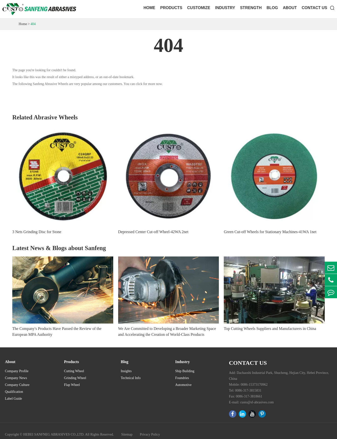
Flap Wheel (72, 385)
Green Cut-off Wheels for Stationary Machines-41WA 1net (270, 232)
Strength (251, 8)
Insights (126, 371)
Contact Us (314, 8)
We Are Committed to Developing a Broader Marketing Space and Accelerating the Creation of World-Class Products (167, 331)
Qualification (14, 392)
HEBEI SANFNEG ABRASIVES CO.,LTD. (53, 434)
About (290, 8)
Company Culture (17, 385)
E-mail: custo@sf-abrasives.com (251, 402)
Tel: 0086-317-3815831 (245, 390)
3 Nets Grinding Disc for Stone (36, 232)
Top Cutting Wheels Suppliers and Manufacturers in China (270, 328)
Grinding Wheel (75, 378)
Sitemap (126, 434)
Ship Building (184, 371)
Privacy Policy (150, 434)
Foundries (182, 378)
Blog (272, 8)
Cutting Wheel (74, 371)
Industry (225, 8)
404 (33, 24)
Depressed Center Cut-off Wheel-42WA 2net (153, 232)
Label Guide (13, 398)
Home (149, 8)
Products (171, 8)
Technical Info (131, 378)
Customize (198, 8)
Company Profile (16, 371)
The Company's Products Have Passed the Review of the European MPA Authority (56, 331)
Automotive (183, 385)
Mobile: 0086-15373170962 (248, 384)
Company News (16, 378)
